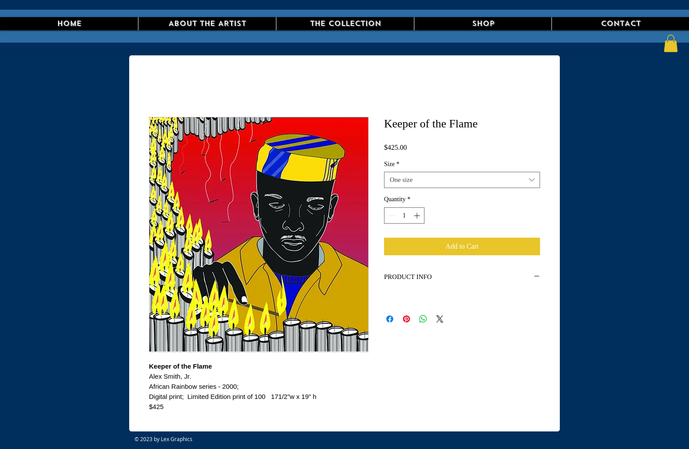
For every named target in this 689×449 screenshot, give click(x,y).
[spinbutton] (404, 215)
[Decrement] (390, 215)
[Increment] (417, 215)
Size (391, 164)
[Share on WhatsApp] (423, 319)
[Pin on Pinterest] (406, 319)
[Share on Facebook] (389, 319)
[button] (671, 43)
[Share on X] (440, 319)
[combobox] (462, 180)
